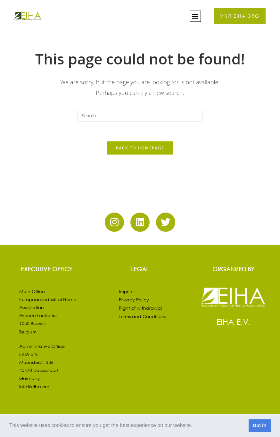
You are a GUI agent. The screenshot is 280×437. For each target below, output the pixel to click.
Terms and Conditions (142, 316)
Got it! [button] (259, 425)
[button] (194, 426)
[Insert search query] (140, 115)
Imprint (126, 291)
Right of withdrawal (140, 308)
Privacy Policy (134, 300)
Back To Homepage (140, 148)
